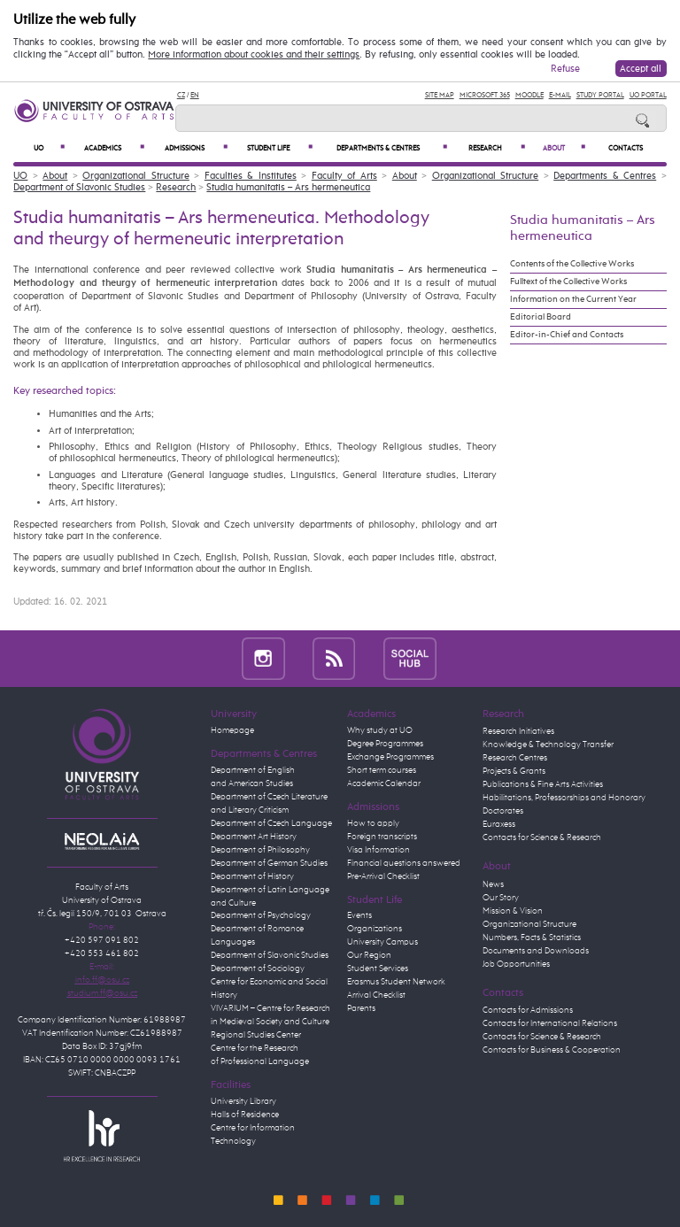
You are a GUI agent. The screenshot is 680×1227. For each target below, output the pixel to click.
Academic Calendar (384, 783)
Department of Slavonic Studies (79, 187)
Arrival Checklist (376, 995)
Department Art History (254, 836)
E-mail (560, 95)
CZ (181, 95)
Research (497, 148)
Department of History (252, 876)
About (564, 148)
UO (49, 148)
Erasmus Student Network (396, 981)
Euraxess (499, 824)
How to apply (373, 823)
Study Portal (600, 95)
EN (194, 95)
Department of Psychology (261, 915)
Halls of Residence (245, 1114)
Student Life (280, 148)
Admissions (196, 148)
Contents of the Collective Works (572, 263)
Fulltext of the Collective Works (568, 281)
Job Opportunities (516, 964)
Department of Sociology (258, 968)
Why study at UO (380, 730)
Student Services (377, 968)
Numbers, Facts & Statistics (532, 937)
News (493, 884)
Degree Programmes (385, 743)
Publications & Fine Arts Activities (543, 784)
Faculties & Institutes (251, 176)
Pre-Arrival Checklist (383, 876)
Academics (114, 148)
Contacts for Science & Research (542, 837)
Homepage (232, 730)
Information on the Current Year (573, 299)
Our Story (501, 897)
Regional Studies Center (256, 1034)
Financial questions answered (403, 863)
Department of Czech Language (271, 823)
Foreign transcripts (382, 836)
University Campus (382, 942)
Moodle (529, 95)
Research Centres (515, 757)
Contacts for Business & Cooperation (552, 1050)
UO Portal (648, 95)
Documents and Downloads (536, 950)
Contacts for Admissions (528, 1010)
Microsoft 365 (485, 95)
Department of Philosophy (260, 849)
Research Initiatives (518, 731)
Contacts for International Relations (550, 1023)
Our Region (369, 955)
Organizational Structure (135, 176)
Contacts (625, 148)
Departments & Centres (391, 148)
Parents (361, 1008)
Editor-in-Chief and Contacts (566, 334)
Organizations (374, 928)
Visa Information (378, 849)
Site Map (439, 95)
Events (359, 915)
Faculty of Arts (344, 176)
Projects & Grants (514, 771)
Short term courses (381, 770)
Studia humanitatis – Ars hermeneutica (288, 187)
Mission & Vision (513, 911)
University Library (243, 1101)
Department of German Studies (269, 863)
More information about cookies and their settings (253, 55)
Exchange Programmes (390, 756)
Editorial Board (540, 317)
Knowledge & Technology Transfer (548, 744)
